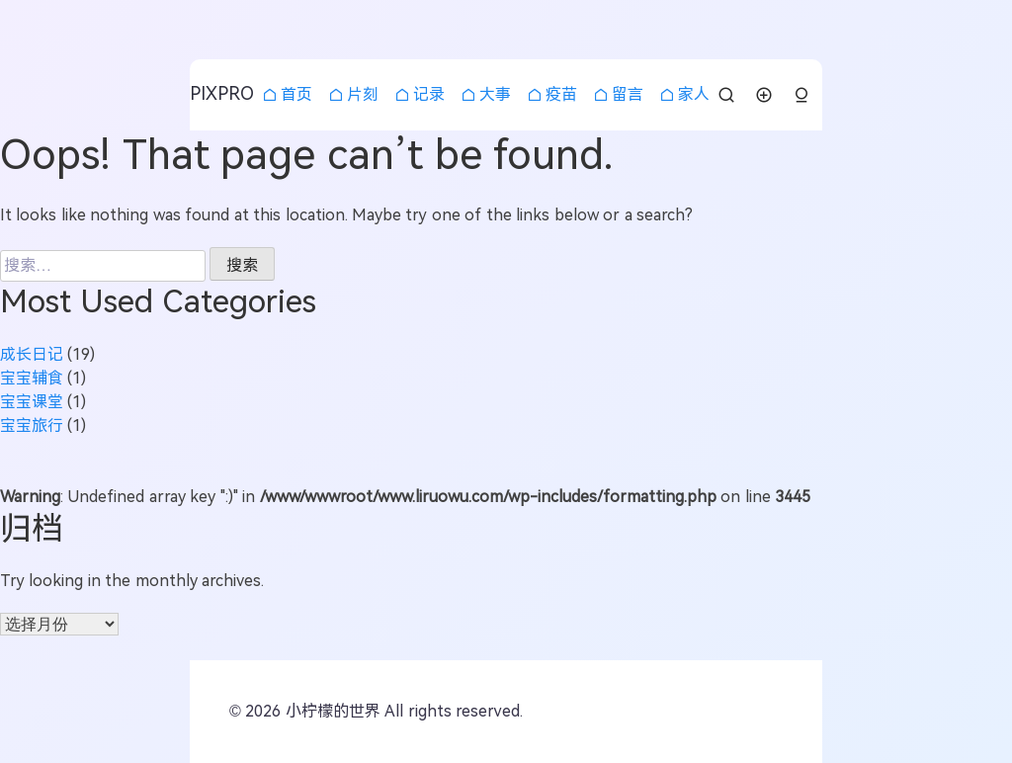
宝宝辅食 (31, 378)
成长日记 (31, 354)
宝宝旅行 (31, 425)
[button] (801, 95)
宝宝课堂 (31, 401)
